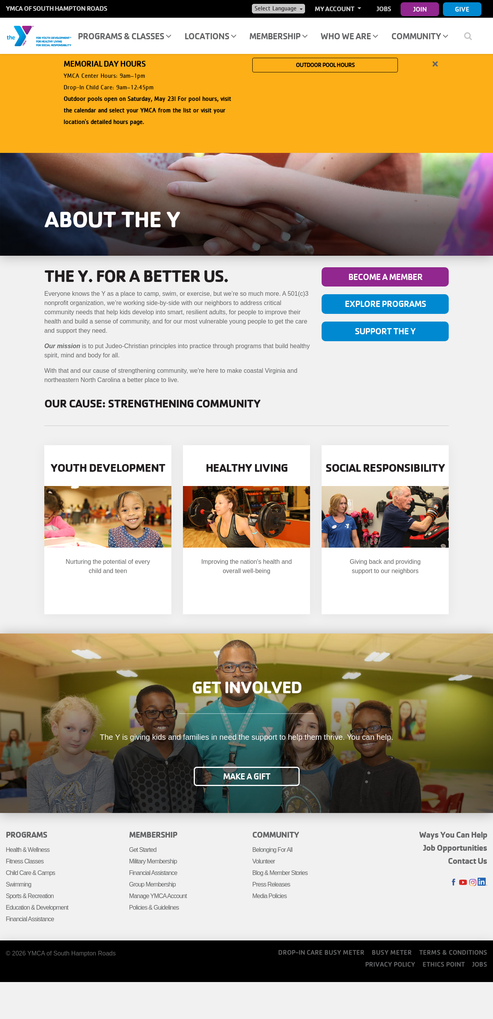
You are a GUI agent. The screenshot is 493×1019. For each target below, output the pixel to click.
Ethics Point (444, 964)
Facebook (453, 882)
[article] (246, 99)
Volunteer (263, 861)
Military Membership (153, 861)
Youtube (463, 882)
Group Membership (152, 884)
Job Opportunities (455, 847)
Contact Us (467, 860)
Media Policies (269, 896)
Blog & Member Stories (280, 873)
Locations (210, 36)
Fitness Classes (25, 861)
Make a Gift (246, 776)
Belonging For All (272, 849)
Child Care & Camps (30, 873)
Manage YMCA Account (158, 896)
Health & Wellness (27, 849)
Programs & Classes (124, 36)
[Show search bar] (470, 36)
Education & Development (37, 907)
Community (419, 36)
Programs (26, 834)
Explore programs (385, 304)
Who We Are (349, 36)
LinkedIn (482, 882)
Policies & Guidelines (154, 907)
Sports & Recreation (30, 896)
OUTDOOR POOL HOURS (325, 98)
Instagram (473, 882)
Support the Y (385, 331)
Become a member (385, 277)
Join (420, 9)
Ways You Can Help (453, 834)
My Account (335, 8)
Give (462, 9)
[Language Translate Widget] (278, 8)
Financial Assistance (30, 919)
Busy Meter (392, 952)
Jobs (384, 8)
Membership (278, 36)
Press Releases (271, 884)
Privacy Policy (390, 964)
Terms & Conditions (453, 952)
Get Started (142, 849)
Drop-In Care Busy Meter (321, 952)
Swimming (18, 884)
